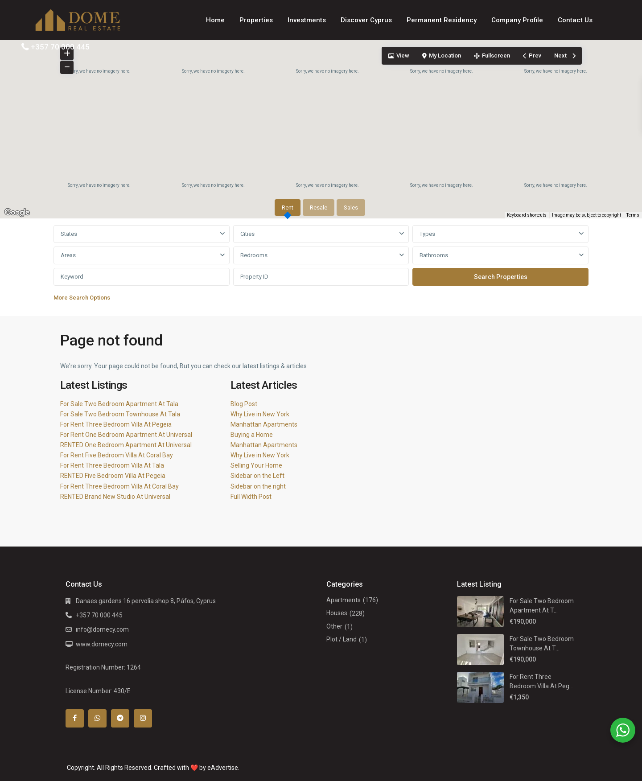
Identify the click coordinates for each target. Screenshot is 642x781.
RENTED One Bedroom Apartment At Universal (126, 444)
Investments (307, 20)
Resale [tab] (318, 207)
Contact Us (575, 20)
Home (215, 20)
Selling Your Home (256, 465)
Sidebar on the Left (257, 475)
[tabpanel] (321, 265)
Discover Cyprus (366, 20)
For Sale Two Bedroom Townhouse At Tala (120, 414)
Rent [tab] (287, 207)
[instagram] (143, 718)
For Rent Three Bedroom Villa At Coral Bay (119, 486)
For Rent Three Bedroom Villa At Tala (112, 465)
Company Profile (517, 20)
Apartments (343, 600)
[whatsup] (97, 718)
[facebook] (75, 718)
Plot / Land (341, 639)
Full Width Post (251, 496)
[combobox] (142, 234)
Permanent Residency (442, 20)
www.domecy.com (102, 644)
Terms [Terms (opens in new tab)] (632, 215)
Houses (336, 613)
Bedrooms (254, 255)
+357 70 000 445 (60, 46)
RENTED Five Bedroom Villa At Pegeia (112, 475)
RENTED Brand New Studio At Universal (115, 496)
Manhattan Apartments (263, 424)
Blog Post (243, 403)
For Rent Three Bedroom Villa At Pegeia (116, 424)
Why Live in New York (259, 414)
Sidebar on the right (258, 486)
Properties (256, 20)
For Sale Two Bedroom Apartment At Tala (119, 403)
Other (334, 626)
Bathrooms (434, 255)
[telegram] (120, 718)
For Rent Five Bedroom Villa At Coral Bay (116, 455)
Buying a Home (251, 434)
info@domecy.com (102, 629)
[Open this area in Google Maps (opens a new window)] (17, 212)
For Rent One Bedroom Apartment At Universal (126, 434)
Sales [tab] (351, 207)
